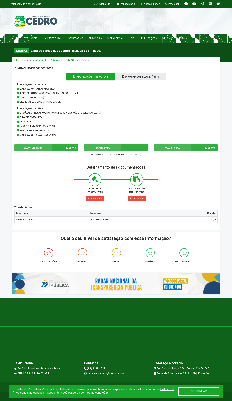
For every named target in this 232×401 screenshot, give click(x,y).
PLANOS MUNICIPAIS (175, 38)
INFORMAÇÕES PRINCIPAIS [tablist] (90, 76)
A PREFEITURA (54, 38)
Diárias (54, 60)
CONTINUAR (199, 391)
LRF (133, 38)
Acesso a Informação (35, 60)
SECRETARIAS (75, 38)
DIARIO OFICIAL (115, 38)
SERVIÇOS (95, 38)
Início (17, 60)
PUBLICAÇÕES (150, 38)
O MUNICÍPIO (32, 38)
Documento (95, 198)
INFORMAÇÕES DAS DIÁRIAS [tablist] (141, 76)
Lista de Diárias (69, 60)
